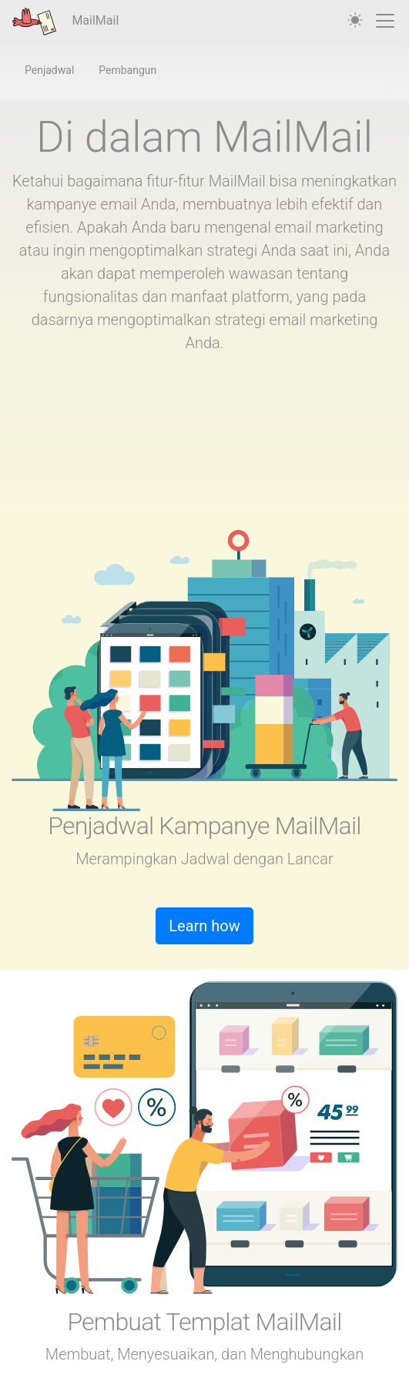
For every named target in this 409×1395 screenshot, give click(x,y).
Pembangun (127, 70)
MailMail (65, 21)
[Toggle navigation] (385, 20)
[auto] (355, 20)
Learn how (204, 926)
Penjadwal (49, 70)
